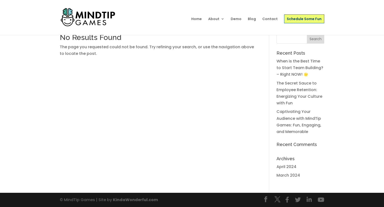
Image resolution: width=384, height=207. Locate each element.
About (213, 19)
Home (196, 19)
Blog (252, 19)
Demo (236, 19)
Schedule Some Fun (304, 18)
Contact (270, 19)
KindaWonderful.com (135, 200)
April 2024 (286, 167)
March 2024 (288, 175)
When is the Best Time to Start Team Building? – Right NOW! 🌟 (299, 67)
